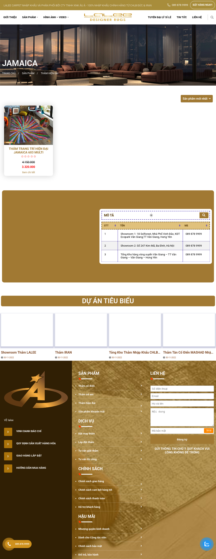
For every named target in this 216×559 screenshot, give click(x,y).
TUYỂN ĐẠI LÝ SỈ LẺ (159, 17)
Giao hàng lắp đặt (29, 455)
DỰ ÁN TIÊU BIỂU (14, 342)
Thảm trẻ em (86, 394)
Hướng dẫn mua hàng (31, 467)
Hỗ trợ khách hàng (89, 506)
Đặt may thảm (86, 433)
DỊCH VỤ (86, 421)
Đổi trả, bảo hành (88, 554)
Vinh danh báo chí (28, 431)
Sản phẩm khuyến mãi (91, 411)
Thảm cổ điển (86, 385)
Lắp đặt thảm (86, 442)
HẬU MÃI (86, 516)
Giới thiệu (10, 17)
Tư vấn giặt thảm (88, 450)
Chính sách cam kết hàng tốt (95, 489)
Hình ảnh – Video (54, 17)
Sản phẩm (29, 17)
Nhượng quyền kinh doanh (94, 528)
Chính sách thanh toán (91, 498)
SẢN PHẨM (88, 373)
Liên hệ (197, 17)
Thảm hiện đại (49, 73)
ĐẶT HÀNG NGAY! (202, 4)
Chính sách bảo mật (90, 546)
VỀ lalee (8, 420)
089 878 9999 (180, 5)
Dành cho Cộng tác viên (92, 537)
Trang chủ (8, 73)
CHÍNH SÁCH (90, 468)
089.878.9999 (22, 544)
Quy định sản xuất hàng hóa (36, 443)
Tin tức (182, 17)
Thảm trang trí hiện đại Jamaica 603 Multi (28, 150)
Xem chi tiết (28, 172)
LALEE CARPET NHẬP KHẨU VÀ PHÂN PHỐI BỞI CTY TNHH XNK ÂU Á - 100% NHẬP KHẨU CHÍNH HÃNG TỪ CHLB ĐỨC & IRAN (78, 5)
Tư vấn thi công (87, 459)
